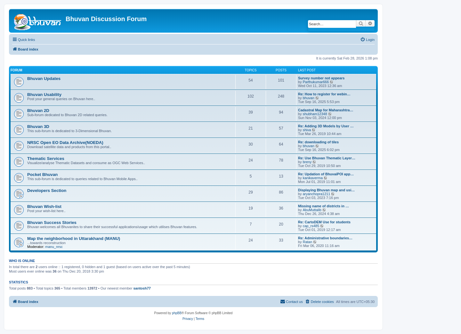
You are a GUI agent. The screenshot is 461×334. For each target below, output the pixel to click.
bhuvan (308, 98)
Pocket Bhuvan (42, 174)
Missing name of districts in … (323, 206)
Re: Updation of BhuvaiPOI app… (326, 174)
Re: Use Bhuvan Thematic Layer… (326, 158)
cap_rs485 (311, 226)
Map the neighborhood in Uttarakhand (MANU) (73, 238)
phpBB (177, 313)
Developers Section (46, 190)
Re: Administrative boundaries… (325, 238)
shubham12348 (315, 114)
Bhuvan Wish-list (44, 206)
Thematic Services (45, 158)
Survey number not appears (321, 78)
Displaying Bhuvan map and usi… (326, 190)
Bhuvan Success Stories (52, 222)
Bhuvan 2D (38, 110)
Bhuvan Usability (44, 94)
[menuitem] (367, 40)
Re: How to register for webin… (324, 94)
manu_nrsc (53, 247)
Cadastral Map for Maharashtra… (325, 110)
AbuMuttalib (312, 210)
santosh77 (141, 288)
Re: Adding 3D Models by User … (326, 126)
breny (307, 162)
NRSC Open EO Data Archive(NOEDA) (65, 142)
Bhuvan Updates (44, 78)
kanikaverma (313, 178)
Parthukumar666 (316, 82)
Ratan (307, 242)
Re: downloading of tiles (318, 142)
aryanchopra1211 (316, 194)
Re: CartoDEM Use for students (324, 222)
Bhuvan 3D (38, 126)
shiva (307, 130)
